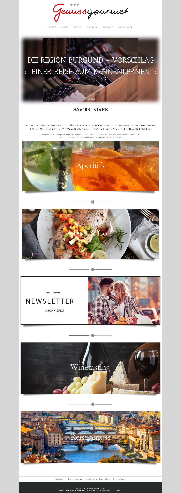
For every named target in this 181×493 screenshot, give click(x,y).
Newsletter (63, 490)
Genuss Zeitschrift (114, 490)
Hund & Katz (104, 479)
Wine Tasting (91, 27)
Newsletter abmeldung (97, 490)
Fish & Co (77, 27)
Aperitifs (64, 27)
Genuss (52, 27)
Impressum (84, 490)
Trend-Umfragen (75, 479)
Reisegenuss (107, 27)
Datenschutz (74, 490)
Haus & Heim (91, 479)
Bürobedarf (60, 479)
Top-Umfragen (119, 479)
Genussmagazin (124, 27)
